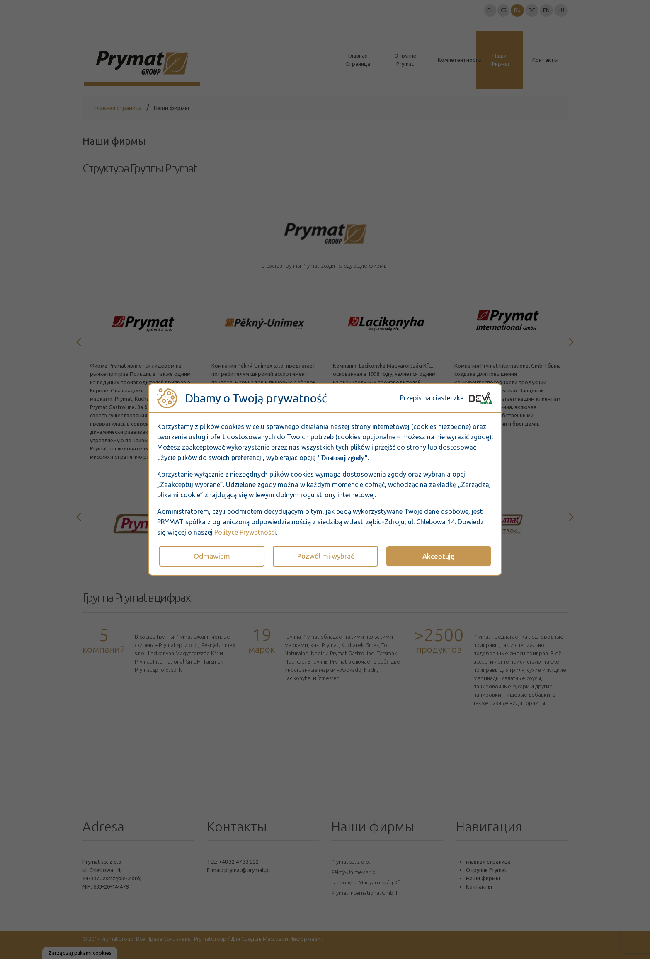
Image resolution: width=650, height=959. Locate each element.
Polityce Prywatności (245, 532)
